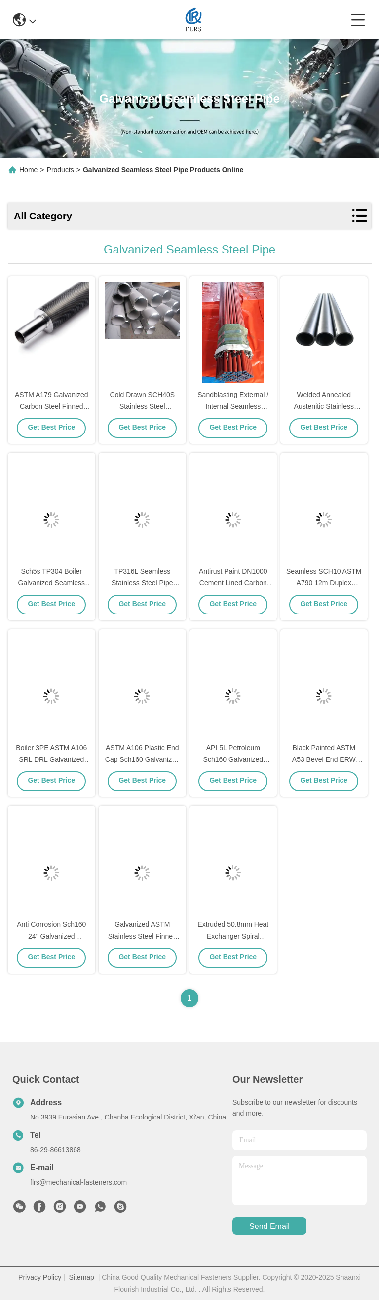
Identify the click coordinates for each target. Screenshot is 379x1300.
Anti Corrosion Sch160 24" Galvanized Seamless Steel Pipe (51, 936)
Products (60, 170)
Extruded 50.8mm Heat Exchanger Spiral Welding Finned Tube (232, 936)
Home (28, 170)
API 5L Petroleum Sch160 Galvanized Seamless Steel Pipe (233, 759)
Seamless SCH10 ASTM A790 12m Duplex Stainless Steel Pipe (324, 583)
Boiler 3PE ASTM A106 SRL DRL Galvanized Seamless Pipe (51, 759)
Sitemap (81, 1277)
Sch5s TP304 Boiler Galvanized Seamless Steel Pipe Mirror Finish (52, 583)
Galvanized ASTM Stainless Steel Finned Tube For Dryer (142, 936)
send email (269, 1226)
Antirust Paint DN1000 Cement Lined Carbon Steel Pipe (233, 583)
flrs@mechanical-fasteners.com (78, 1182)
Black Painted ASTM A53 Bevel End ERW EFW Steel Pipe (324, 759)
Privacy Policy (39, 1277)
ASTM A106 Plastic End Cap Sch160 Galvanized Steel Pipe (142, 759)
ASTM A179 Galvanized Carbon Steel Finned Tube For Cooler (51, 406)
